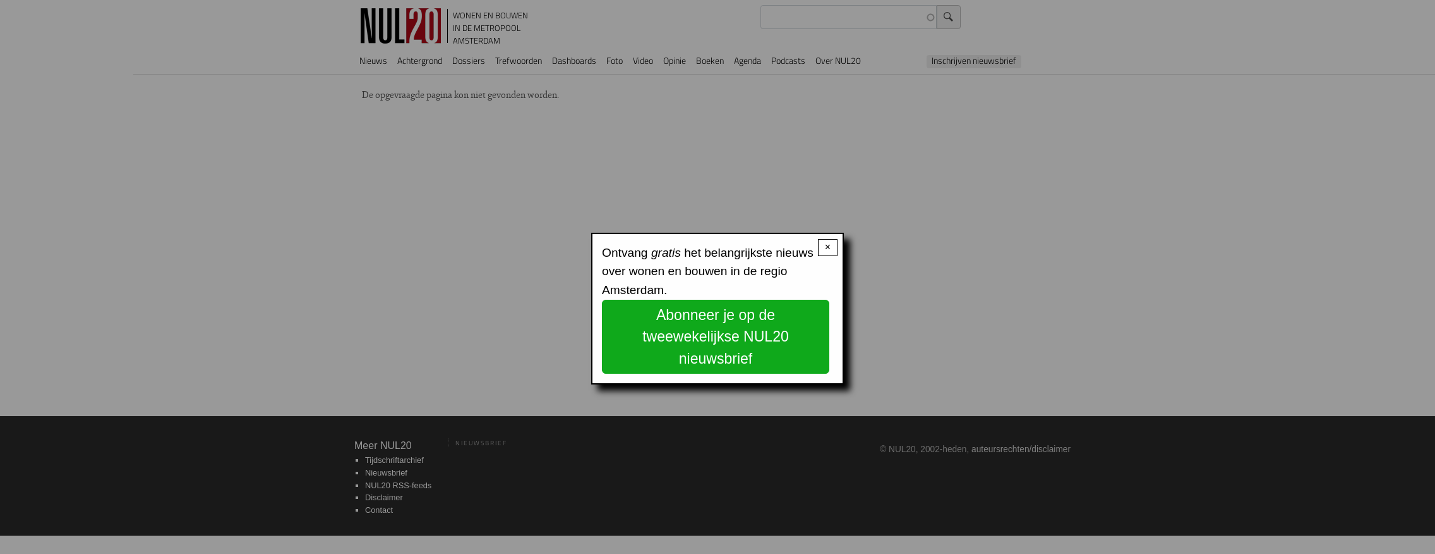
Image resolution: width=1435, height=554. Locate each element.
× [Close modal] (828, 247)
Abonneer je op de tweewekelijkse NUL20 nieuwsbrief (715, 337)
